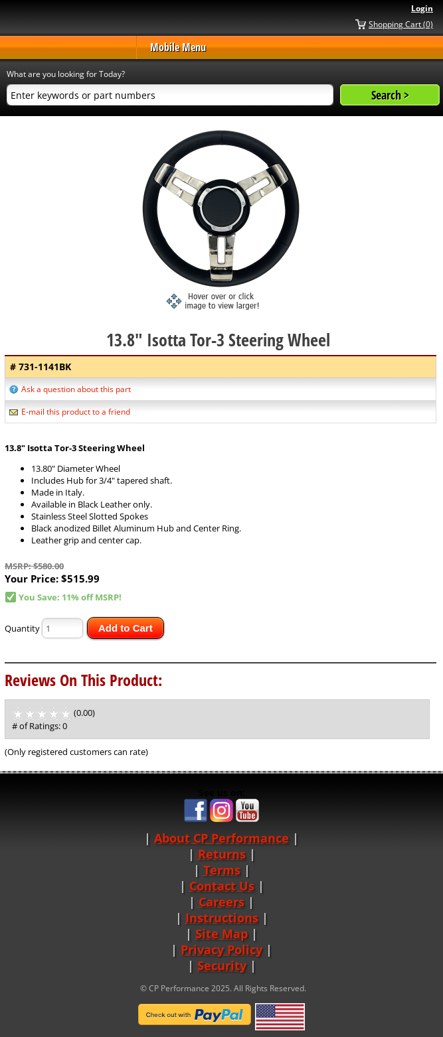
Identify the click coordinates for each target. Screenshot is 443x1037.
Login (422, 8)
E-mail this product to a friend (75, 411)
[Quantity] (62, 628)
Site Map (221, 933)
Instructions (221, 918)
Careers (221, 902)
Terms (221, 870)
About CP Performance (221, 838)
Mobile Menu (178, 47)
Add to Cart (125, 628)
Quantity (22, 628)
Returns (222, 854)
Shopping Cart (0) (401, 24)
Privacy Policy (221, 949)
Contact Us (221, 886)
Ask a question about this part (76, 389)
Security (221, 965)
